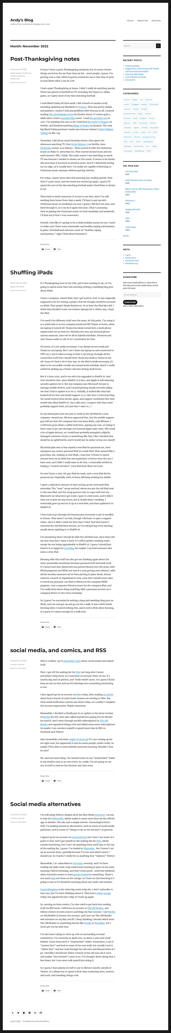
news (143, 132)
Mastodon (89, 848)
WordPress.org (131, 263)
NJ (149, 132)
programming (149, 137)
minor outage (103, 893)
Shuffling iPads (31, 272)
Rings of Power (81, 125)
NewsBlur (100, 923)
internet (20, 664)
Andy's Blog (21, 20)
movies (13, 76)
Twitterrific (57, 818)
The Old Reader (95, 908)
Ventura (82, 107)
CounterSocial (79, 837)
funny (151, 118)
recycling (69, 548)
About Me (142, 20)
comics (13, 664)
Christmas (26, 73)
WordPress (139, 151)
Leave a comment (18, 82)
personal (21, 76)
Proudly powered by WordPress (36, 1021)
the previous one (98, 118)
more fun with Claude (134, 74)
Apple (12, 73)
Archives (156, 20)
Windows (128, 151)
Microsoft (20, 287)
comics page (130, 227)
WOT (149, 151)
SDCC (138, 142)
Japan (136, 128)
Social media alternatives (45, 804)
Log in (128, 255)
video (154, 146)
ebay (140, 114)
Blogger (135, 104)
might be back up (78, 739)
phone (137, 137)
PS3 (125, 142)
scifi (131, 142)
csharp (136, 109)
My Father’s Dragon (98, 122)
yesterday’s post (72, 661)
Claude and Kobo (132, 66)
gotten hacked (81, 874)
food (135, 118)
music (135, 132)
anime (127, 100)
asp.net (148, 100)
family (148, 114)
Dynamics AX (130, 114)
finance (127, 118)
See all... (126, 236)
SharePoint (148, 142)
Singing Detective (132, 209)
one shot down (131, 171)
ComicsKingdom (49, 889)
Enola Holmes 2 (79, 144)
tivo (147, 146)
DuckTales (45, 148)
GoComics (78, 863)
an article (108, 694)
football (143, 118)
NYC (155, 132)
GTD (134, 123)
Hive (78, 694)
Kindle (145, 128)
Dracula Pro (130, 80)
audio (126, 104)
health (153, 123)
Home (130, 20)
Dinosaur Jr (130, 201)
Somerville (15, 79)
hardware (143, 123)
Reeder (46, 717)
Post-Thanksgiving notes (44, 59)
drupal (144, 109)
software (127, 146)
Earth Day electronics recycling (138, 180)
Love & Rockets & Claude (135, 77)
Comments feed (132, 261)
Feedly (87, 923)
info (53, 878)
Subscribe (130, 302)
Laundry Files (68, 118)
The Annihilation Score (61, 114)
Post (78, 672)
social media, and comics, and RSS (58, 650)
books (19, 73)
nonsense (100, 814)
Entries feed (130, 258)
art (141, 100)
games (127, 123)
